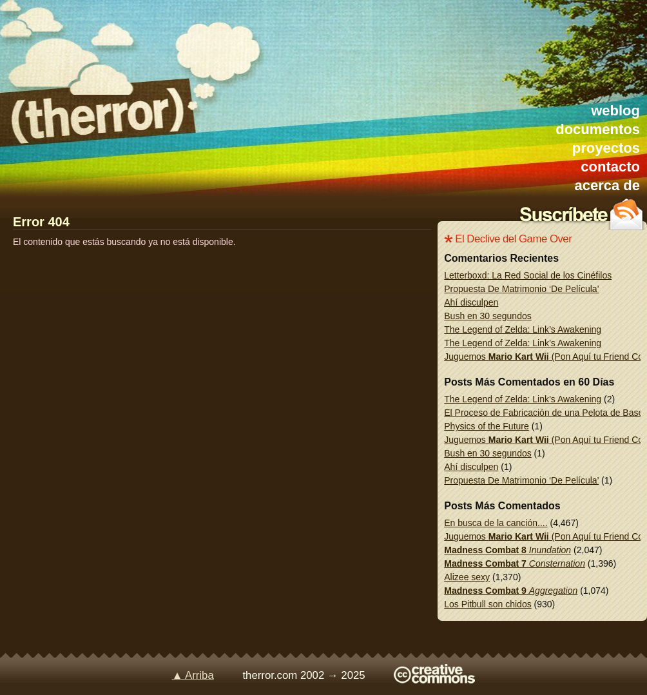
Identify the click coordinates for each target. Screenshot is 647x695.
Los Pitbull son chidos (487, 604)
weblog (615, 111)
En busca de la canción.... (495, 523)
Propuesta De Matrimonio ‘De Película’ (521, 289)
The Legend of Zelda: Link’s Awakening (522, 329)
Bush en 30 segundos (487, 316)
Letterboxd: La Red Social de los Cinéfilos (528, 275)
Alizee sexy (467, 577)
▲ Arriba (193, 675)
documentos (597, 129)
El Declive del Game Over (513, 239)
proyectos (606, 148)
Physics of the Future (486, 426)
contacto (610, 167)
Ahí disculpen (471, 302)
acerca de (607, 185)
